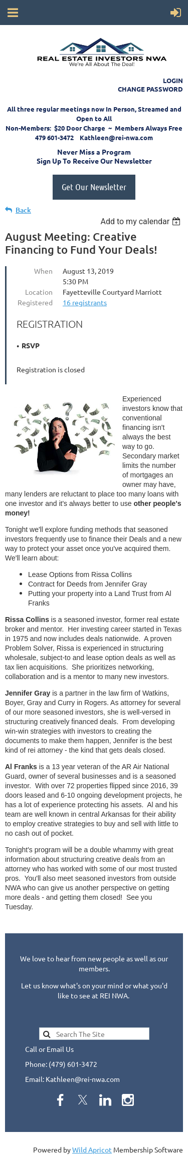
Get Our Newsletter (94, 186)
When (43, 270)
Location (39, 291)
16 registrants (85, 302)
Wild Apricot (92, 1149)
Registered (35, 302)
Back (23, 210)
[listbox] (141, 221)
